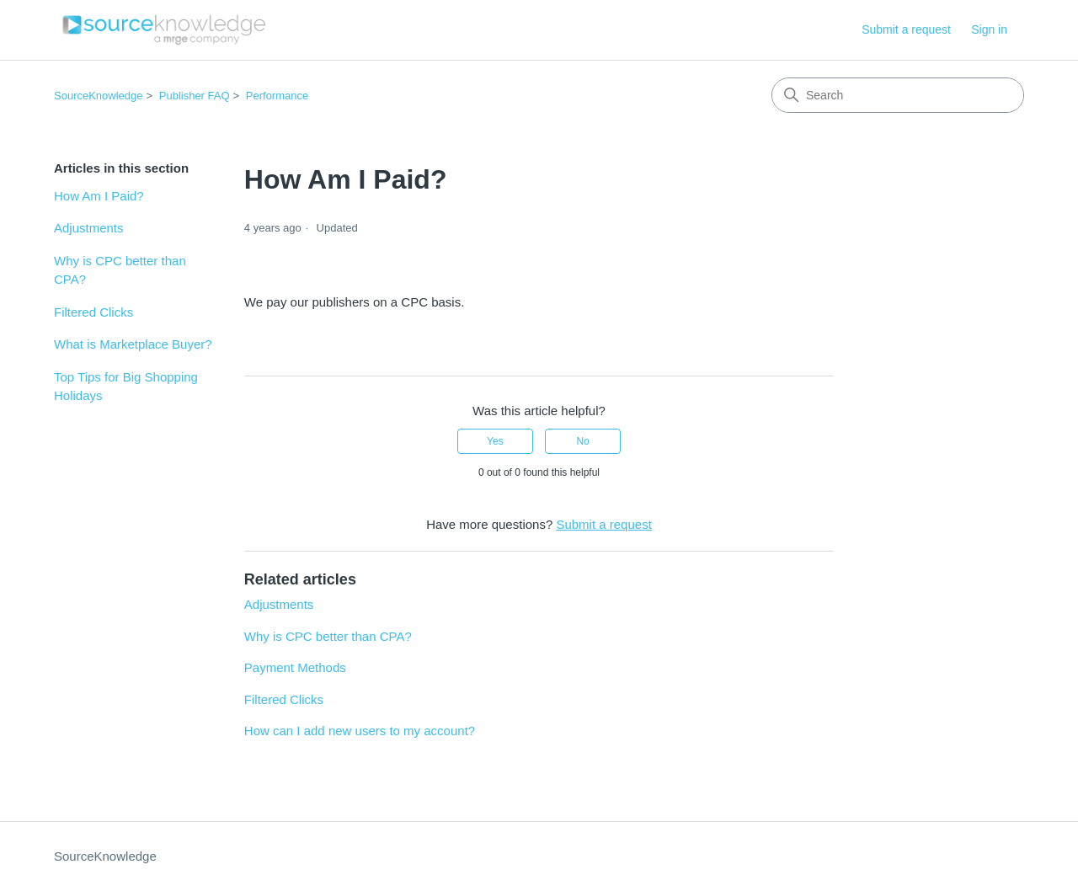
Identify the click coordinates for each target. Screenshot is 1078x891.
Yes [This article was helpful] (495, 441)
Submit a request (906, 29)
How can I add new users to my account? (359, 730)
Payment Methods (295, 667)
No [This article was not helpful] (582, 441)
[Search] (897, 95)
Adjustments (89, 228)
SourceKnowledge (98, 95)
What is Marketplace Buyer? (133, 344)
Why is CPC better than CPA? (120, 270)
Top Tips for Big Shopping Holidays (126, 386)
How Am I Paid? (99, 196)
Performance (277, 95)
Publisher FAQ (194, 95)
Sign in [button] (989, 29)
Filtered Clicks (93, 312)
